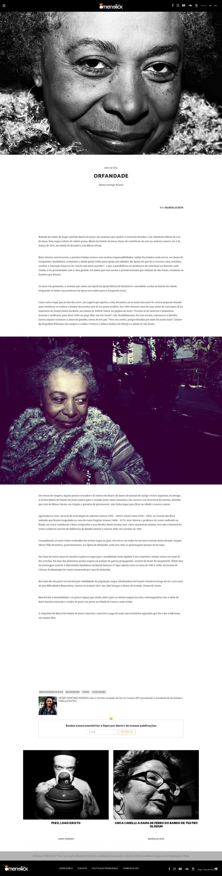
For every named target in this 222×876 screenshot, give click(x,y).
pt (210, 5)
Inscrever (127, 732)
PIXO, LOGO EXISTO (65, 823)
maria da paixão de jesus (51, 692)
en (215, 5)
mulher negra (73, 692)
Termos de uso (131, 868)
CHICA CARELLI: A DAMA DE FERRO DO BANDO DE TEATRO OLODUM (156, 824)
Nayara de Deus (156, 839)
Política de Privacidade (105, 868)
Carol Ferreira (66, 839)
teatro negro (99, 692)
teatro (85, 692)
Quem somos (66, 868)
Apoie (203, 5)
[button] (4, 6)
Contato (82, 868)
